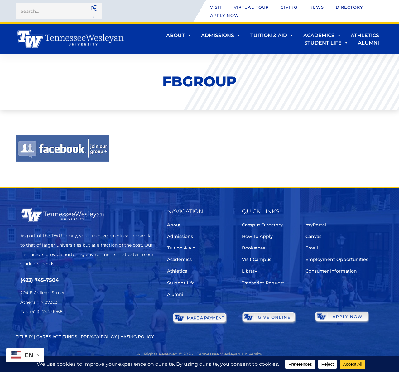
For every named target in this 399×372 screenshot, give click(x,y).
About (179, 35)
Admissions (221, 35)
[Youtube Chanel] (76, 330)
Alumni (368, 43)
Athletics (365, 35)
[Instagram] (59, 330)
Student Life (326, 42)
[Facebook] (42, 330)
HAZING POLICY (137, 336)
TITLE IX (24, 336)
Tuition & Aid (272, 35)
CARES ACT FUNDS (56, 336)
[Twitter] (24, 330)
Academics (322, 35)
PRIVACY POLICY (99, 336)
